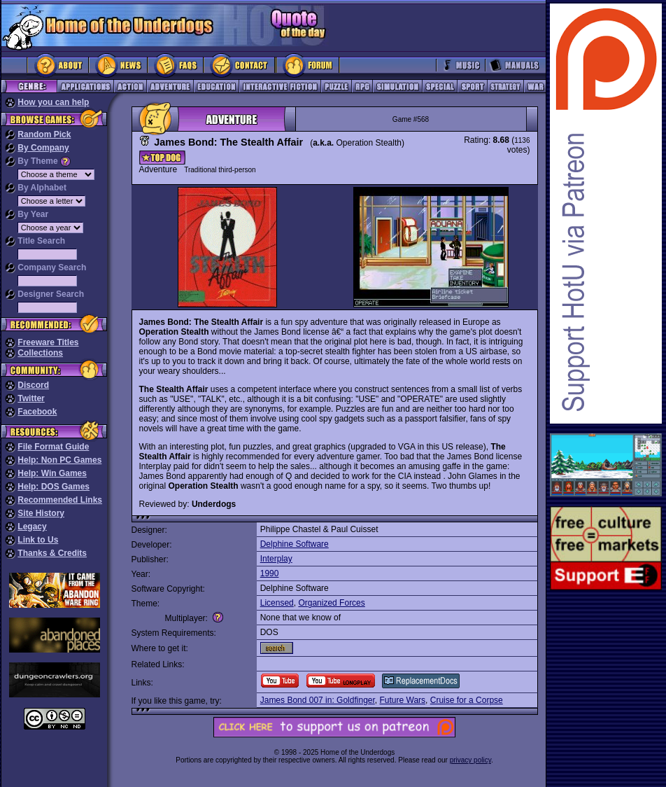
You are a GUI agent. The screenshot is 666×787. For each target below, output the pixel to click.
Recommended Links (59, 500)
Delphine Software (294, 544)
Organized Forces (331, 603)
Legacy (31, 526)
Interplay (276, 559)
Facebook (37, 412)
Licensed (277, 603)
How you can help (53, 102)
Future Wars (402, 700)
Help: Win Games (52, 473)
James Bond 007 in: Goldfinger (317, 700)
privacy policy (470, 760)
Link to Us (37, 540)
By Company (43, 148)
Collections (40, 353)
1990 (269, 573)
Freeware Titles (47, 342)
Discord (33, 385)
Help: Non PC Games (59, 460)
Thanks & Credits (52, 553)
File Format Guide (53, 447)
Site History (40, 513)
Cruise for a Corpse (466, 700)
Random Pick (44, 134)
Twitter (30, 398)
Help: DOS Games (53, 487)
